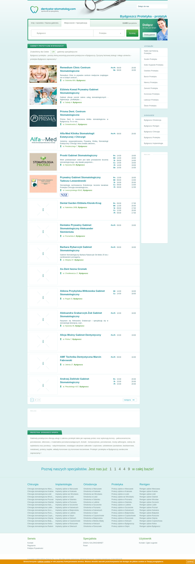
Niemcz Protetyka (151, 82)
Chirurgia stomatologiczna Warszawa (41, 489)
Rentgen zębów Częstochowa (151, 521)
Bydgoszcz (81, 80)
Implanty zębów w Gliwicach (66, 526)
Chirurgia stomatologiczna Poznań (40, 500)
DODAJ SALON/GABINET (93, 543)
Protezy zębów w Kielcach (121, 521)
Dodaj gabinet (149, 35)
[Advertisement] (154, 199)
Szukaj (132, 33)
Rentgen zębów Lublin (148, 505)
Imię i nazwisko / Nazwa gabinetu (45, 23)
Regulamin (31, 546)
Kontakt (30, 543)
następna (127, 400)
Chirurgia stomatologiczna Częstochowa (42, 516)
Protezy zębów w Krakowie (122, 491)
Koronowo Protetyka (152, 94)
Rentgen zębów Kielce (148, 524)
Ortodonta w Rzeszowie (93, 526)
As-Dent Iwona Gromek (73, 269)
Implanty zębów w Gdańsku (66, 500)
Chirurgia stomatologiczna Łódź (39, 494)
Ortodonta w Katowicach (93, 510)
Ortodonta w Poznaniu (92, 507)
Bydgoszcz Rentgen (151, 126)
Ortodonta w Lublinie (91, 502)
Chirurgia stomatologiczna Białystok (41, 521)
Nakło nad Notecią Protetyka (151, 52)
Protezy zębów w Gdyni (120, 526)
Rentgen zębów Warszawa (150, 489)
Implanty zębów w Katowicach (67, 507)
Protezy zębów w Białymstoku (123, 513)
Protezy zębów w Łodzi (120, 494)
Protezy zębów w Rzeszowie (122, 518)
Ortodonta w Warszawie (93, 489)
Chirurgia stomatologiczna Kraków (40, 491)
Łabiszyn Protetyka (151, 100)
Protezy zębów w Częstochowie (124, 516)
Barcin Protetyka (150, 77)
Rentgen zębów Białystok (149, 513)
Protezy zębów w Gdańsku (122, 502)
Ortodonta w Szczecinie (93, 505)
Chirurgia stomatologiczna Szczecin (41, 510)
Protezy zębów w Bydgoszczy (123, 524)
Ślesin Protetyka (150, 106)
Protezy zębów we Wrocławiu (123, 497)
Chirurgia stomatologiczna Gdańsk (40, 502)
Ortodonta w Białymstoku (93, 518)
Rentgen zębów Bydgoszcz (150, 526)
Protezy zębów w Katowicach (123, 510)
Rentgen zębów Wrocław (149, 500)
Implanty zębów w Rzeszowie (67, 524)
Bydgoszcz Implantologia (153, 143)
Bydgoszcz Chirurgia (152, 132)
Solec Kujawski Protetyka (153, 65)
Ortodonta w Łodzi (90, 497)
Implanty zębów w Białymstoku (67, 510)
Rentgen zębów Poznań (149, 507)
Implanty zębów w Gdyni (65, 516)
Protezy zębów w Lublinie (121, 505)
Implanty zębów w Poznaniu (66, 502)
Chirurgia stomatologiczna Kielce (40, 524)
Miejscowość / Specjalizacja (75, 23)
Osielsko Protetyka (151, 71)
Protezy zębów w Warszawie (122, 489)
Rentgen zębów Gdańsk (149, 497)
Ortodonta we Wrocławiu (93, 494)
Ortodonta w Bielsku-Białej (94, 521)
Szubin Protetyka (150, 59)
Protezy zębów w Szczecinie (122, 507)
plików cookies (44, 562)
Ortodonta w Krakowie (92, 491)
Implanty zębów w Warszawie (67, 489)
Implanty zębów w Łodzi (65, 497)
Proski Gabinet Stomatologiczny (78, 155)
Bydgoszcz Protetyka (152, 138)
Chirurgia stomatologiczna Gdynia (40, 518)
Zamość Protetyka (151, 88)
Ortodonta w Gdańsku (92, 500)
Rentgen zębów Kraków (149, 491)
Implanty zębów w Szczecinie (67, 505)
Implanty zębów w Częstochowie (68, 521)
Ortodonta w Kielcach (92, 524)
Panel (85, 546)
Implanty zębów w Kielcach (66, 518)
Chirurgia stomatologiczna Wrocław (40, 497)
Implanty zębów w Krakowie (66, 491)
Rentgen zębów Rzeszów (149, 516)
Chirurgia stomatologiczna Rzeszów (41, 513)
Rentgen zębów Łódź (148, 494)
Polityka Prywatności (35, 548)
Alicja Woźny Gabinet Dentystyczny (80, 335)
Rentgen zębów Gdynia (149, 518)
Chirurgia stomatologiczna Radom (40, 526)
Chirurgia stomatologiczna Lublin (39, 507)
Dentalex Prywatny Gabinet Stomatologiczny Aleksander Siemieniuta (76, 228)
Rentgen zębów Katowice (149, 510)
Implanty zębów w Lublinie (66, 513)
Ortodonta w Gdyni (91, 513)
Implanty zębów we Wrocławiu (67, 494)
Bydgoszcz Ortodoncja (152, 120)
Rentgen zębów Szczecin (149, 502)
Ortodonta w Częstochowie (94, 516)
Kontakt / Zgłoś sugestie (148, 543)
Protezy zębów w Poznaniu (122, 500)
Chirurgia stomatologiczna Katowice (41, 505)
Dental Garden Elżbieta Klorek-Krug (80, 203)
